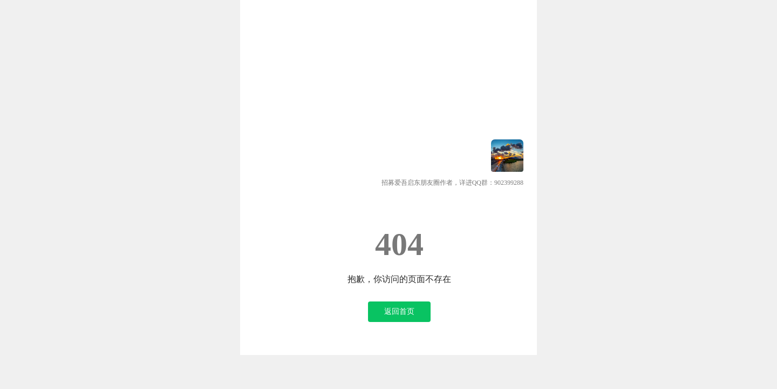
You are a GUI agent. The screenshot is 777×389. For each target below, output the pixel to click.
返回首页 (399, 311)
